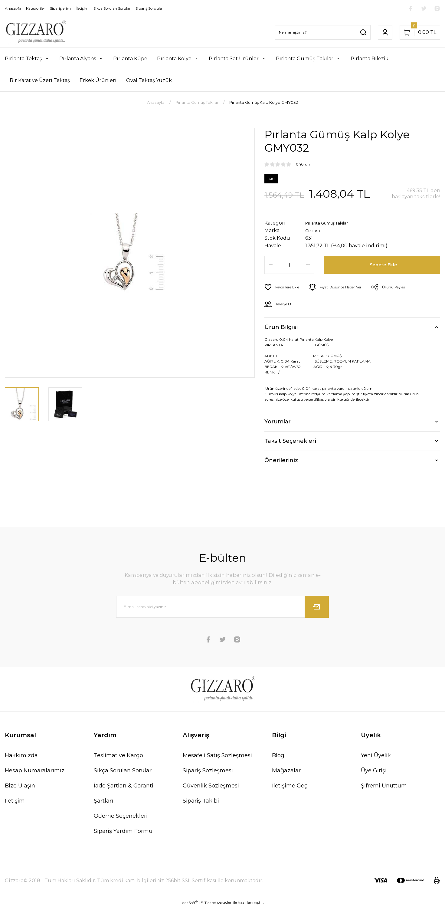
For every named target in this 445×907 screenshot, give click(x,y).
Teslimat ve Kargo (118, 755)
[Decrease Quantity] (271, 265)
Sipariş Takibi (201, 800)
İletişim (15, 800)
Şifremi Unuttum (384, 785)
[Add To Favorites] (284, 287)
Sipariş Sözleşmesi (208, 770)
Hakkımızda (21, 755)
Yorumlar (277, 421)
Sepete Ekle (385, 264)
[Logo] (35, 32)
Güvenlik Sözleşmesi (211, 785)
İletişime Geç (289, 785)
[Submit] (317, 607)
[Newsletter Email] (222, 607)
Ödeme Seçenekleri (121, 816)
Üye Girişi (374, 770)
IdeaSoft (190, 902)
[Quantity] (289, 265)
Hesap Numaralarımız (34, 770)
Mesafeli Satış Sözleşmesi (217, 755)
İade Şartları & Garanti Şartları (123, 793)
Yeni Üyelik (376, 755)
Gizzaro (314, 230)
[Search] (323, 32)
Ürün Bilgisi (281, 327)
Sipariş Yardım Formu (123, 831)
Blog (278, 755)
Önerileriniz (281, 460)
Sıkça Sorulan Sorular (123, 770)
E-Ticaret (208, 902)
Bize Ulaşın (20, 785)
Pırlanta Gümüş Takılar (334, 223)
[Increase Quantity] (308, 265)
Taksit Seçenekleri (290, 441)
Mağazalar (286, 770)
